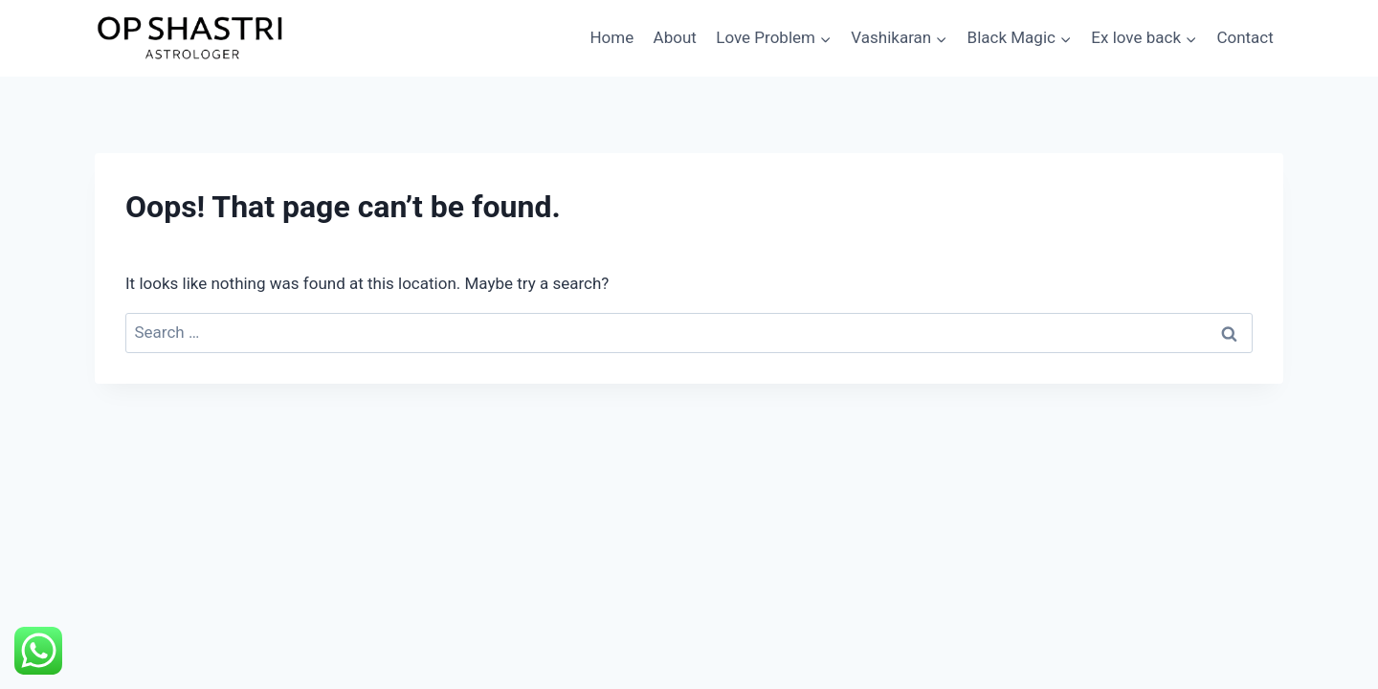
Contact (1244, 37)
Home (611, 37)
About (675, 37)
